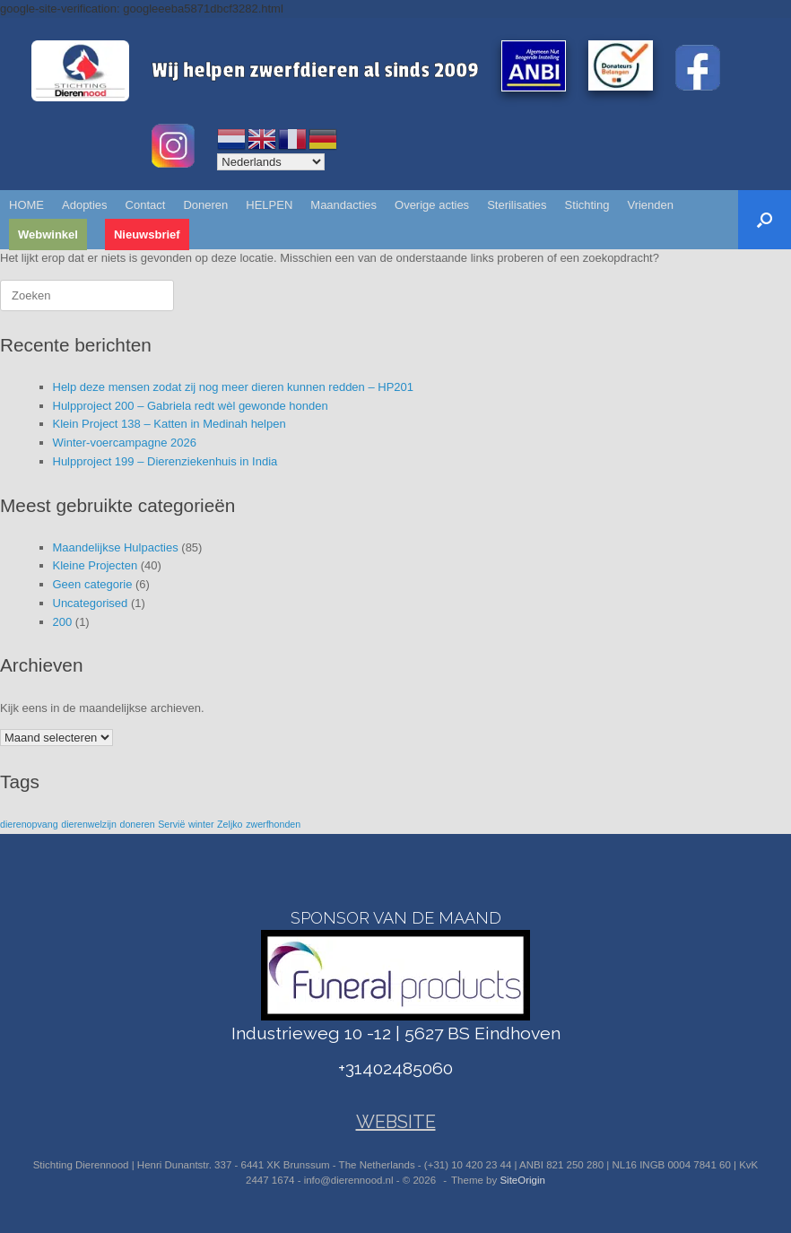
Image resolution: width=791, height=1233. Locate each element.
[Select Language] (271, 161)
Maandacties (343, 205)
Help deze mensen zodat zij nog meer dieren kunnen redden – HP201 (233, 387)
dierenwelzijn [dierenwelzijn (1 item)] (89, 824)
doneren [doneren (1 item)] (136, 824)
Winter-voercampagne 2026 (124, 442)
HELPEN (269, 205)
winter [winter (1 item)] (200, 824)
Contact (146, 205)
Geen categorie (93, 584)
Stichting (587, 205)
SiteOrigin (522, 1180)
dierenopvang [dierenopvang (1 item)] (29, 824)
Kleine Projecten (95, 565)
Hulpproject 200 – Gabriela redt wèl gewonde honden (190, 405)
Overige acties (432, 205)
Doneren (205, 205)
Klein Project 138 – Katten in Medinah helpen (169, 423)
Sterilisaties (516, 205)
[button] (764, 219)
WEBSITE (396, 1122)
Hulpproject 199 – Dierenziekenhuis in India (165, 461)
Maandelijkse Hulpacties (115, 547)
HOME (26, 205)
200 (63, 622)
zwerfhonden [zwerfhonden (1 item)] (273, 824)
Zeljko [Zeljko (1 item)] (229, 824)
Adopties (85, 205)
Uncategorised (90, 603)
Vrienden (650, 205)
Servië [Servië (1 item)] (171, 824)
